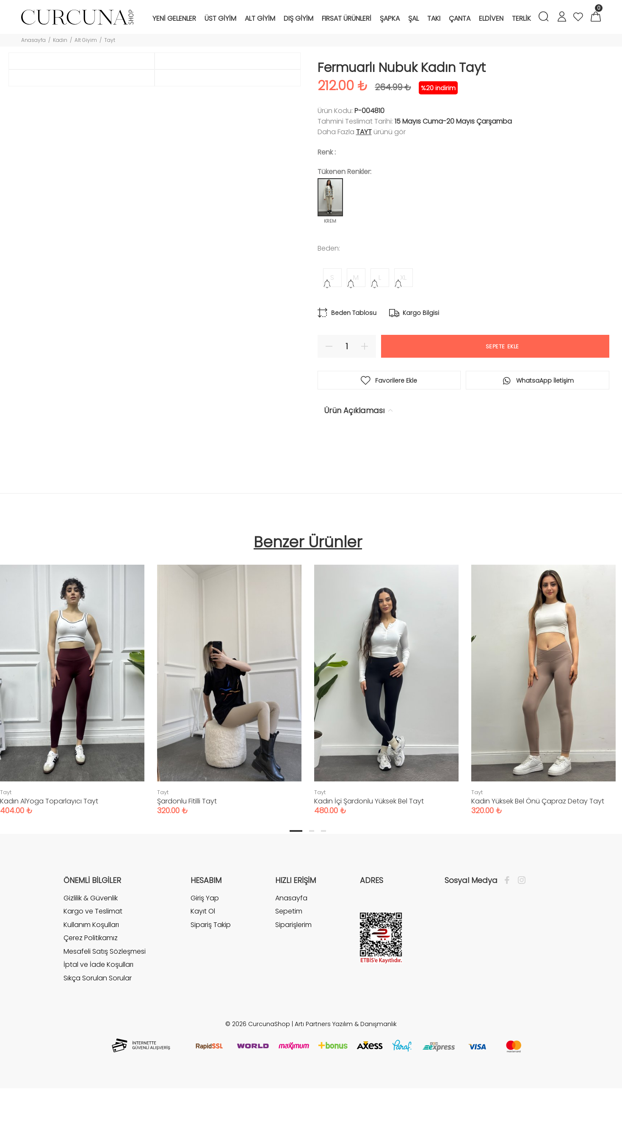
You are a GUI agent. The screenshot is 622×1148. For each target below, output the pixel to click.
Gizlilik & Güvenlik (91, 951)
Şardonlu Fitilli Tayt (187, 854)
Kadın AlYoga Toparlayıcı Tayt (49, 854)
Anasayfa (33, 40)
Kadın (60, 40)
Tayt (109, 40)
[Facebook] (509, 933)
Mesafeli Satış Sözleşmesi (105, 1004)
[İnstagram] (519, 933)
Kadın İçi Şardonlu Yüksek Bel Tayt (369, 854)
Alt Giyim (86, 40)
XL (403, 277)
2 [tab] (311, 884)
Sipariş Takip (211, 977)
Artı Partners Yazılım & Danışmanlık (346, 1077)
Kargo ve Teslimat (93, 964)
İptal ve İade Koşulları (98, 1018)
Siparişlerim (293, 977)
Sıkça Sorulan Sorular (98, 1031)
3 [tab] (323, 884)
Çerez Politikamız (91, 991)
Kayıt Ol (203, 964)
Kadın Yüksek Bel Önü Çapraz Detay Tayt (537, 854)
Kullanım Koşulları (91, 977)
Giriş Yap (205, 951)
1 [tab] (296, 884)
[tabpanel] (229, 734)
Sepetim (288, 964)
